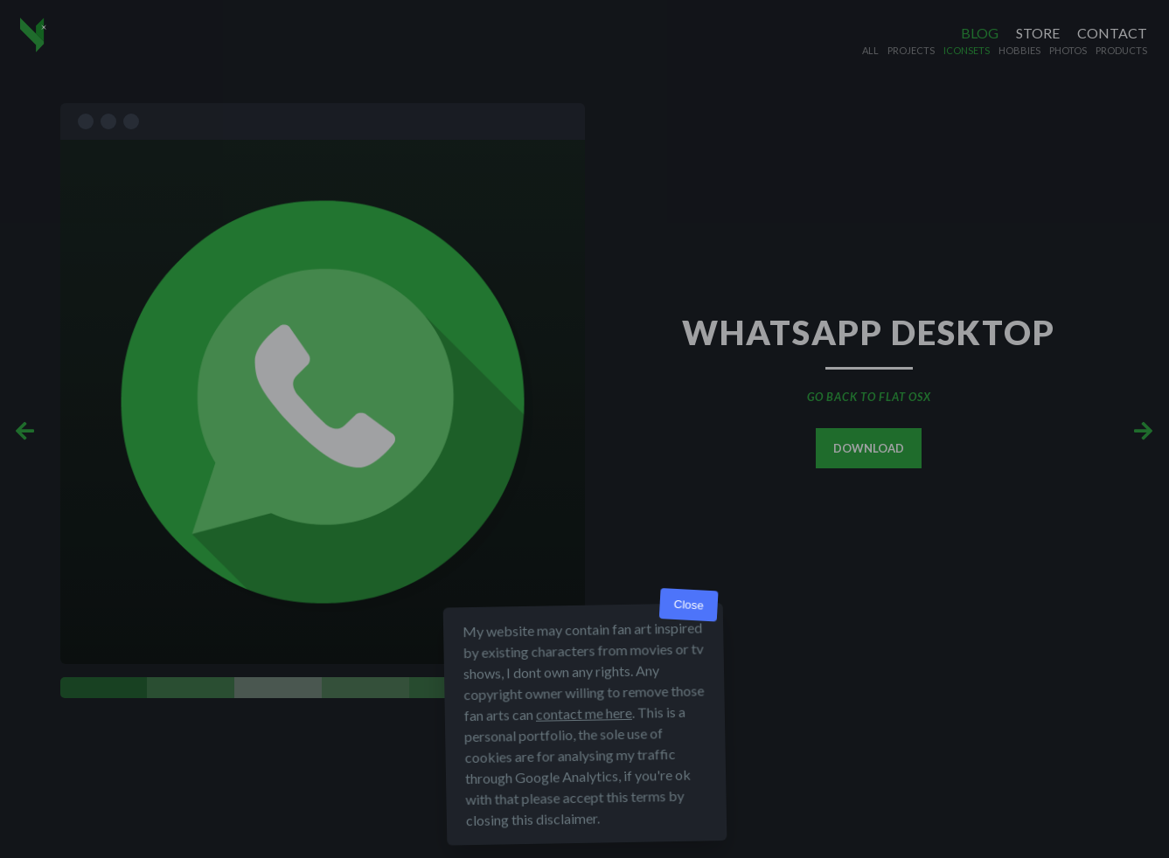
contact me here (583, 713)
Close (688, 605)
